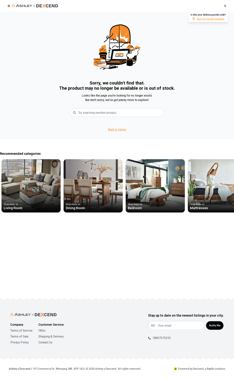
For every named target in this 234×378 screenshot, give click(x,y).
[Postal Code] (225, 6)
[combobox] (120, 112)
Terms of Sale (19, 336)
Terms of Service (21, 330)
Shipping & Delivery (51, 336)
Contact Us (45, 342)
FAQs (41, 330)
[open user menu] (9, 6)
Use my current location (208, 18)
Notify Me (215, 325)
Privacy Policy (19, 342)
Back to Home (117, 129)
